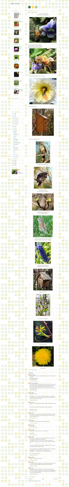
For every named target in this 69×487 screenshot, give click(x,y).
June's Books (21, 72)
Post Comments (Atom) (37, 480)
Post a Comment (32, 476)
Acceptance (21, 21)
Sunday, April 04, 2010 (33, 390)
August (15, 124)
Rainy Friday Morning (17, 142)
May (14, 129)
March (15, 154)
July (14, 126)
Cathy (31, 420)
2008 (14, 161)
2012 (14, 113)
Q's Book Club (16, 71)
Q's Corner (15, 3)
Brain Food (21, 55)
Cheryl (31, 457)
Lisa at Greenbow (33, 383)
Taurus (14, 137)
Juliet (31, 392)
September (15, 123)
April (14, 131)
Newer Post (30, 478)
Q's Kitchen (16, 54)
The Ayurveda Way (17, 20)
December (15, 118)
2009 (14, 160)
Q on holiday (16, 79)
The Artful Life (16, 37)
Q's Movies (16, 88)
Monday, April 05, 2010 (33, 455)
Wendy (31, 402)
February (15, 156)
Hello (14, 150)
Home (43, 478)
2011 (14, 115)
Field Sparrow (15, 147)
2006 (14, 165)
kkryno (31, 429)
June (14, 128)
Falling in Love (16, 12)
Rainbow (14, 132)
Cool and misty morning (20, 48)
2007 (14, 163)
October (15, 121)
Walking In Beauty (17, 46)
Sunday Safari (15, 134)
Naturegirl (31, 374)
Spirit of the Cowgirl (17, 29)
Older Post (55, 478)
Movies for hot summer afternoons (21, 90)
